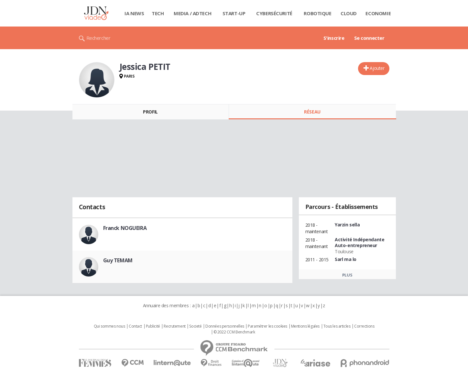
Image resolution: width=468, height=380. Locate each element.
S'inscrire (333, 38)
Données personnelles (224, 326)
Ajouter (377, 68)
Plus (347, 275)
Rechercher (98, 38)
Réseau (312, 112)
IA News (134, 13)
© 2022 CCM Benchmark (234, 332)
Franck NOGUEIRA (125, 228)
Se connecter (369, 38)
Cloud (349, 13)
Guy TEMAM (118, 260)
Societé (195, 326)
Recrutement (174, 326)
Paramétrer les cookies (267, 326)
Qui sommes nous (109, 326)
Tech (158, 13)
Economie (378, 13)
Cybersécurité (274, 13)
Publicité (153, 326)
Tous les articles (337, 326)
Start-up (234, 13)
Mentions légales (305, 326)
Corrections (364, 326)
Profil (150, 112)
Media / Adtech (192, 13)
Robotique (317, 13)
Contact (135, 326)
